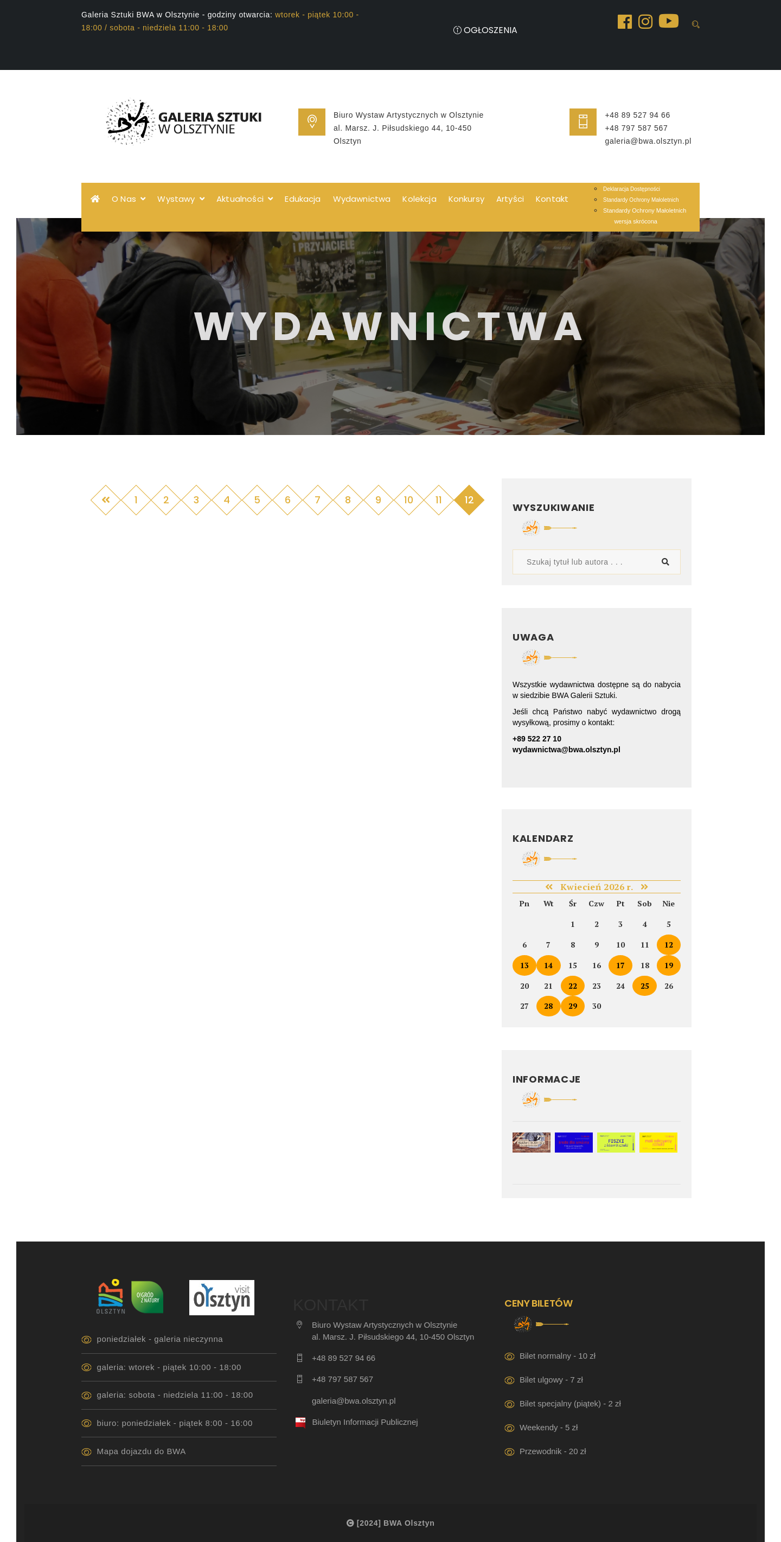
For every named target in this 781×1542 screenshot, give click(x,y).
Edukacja (303, 198)
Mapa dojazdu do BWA (141, 1451)
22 (572, 986)
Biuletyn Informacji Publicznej (365, 1421)
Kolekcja (419, 198)
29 (572, 1006)
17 (620, 965)
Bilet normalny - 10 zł (558, 1355)
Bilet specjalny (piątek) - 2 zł (570, 1403)
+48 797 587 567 (636, 128)
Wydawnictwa (362, 198)
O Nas (128, 198)
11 (439, 500)
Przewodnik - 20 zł (553, 1451)
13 (524, 965)
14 (548, 965)
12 (668, 944)
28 (548, 1006)
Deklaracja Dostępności (631, 189)
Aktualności (244, 198)
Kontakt (552, 198)
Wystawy (180, 198)
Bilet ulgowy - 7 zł (551, 1379)
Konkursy (466, 198)
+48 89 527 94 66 (637, 115)
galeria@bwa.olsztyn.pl (648, 141)
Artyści (510, 198)
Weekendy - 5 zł (549, 1427)
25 (645, 986)
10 (408, 500)
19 (668, 965)
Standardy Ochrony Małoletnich (641, 200)
